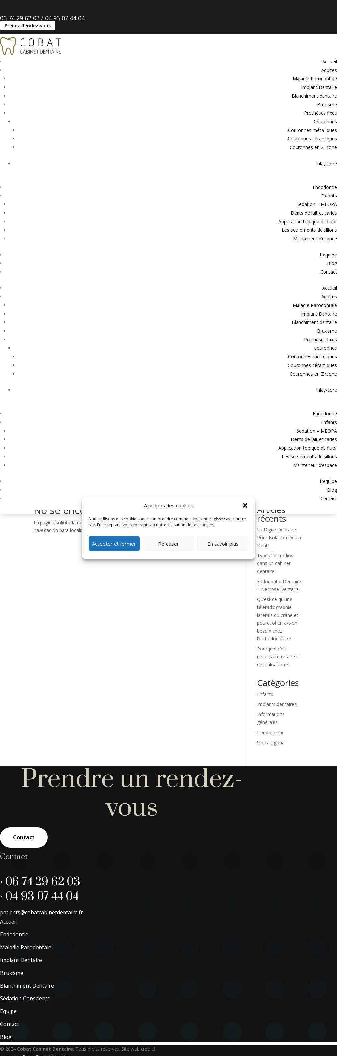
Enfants (329, 196)
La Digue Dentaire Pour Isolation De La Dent (279, 565)
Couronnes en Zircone (313, 147)
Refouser (168, 543)
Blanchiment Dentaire (27, 1012)
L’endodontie (271, 759)
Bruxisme (327, 104)
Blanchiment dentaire (314, 96)
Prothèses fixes (320, 113)
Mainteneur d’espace (315, 238)
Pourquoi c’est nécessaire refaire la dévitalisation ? (278, 684)
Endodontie (325, 187)
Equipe (8, 1038)
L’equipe (328, 255)
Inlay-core (326, 163)
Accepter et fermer (114, 543)
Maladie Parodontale (315, 78)
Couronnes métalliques (312, 130)
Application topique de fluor (307, 221)
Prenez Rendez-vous (28, 25)
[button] (245, 505)
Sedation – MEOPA (317, 204)
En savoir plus (223, 543)
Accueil (329, 61)
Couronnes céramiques (312, 139)
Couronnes (325, 121)
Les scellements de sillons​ (309, 230)
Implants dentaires (277, 731)
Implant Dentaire (319, 87)
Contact (328, 272)
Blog (332, 263)
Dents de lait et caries (314, 213)
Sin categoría (271, 770)
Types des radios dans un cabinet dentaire (275, 591)
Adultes (329, 70)
